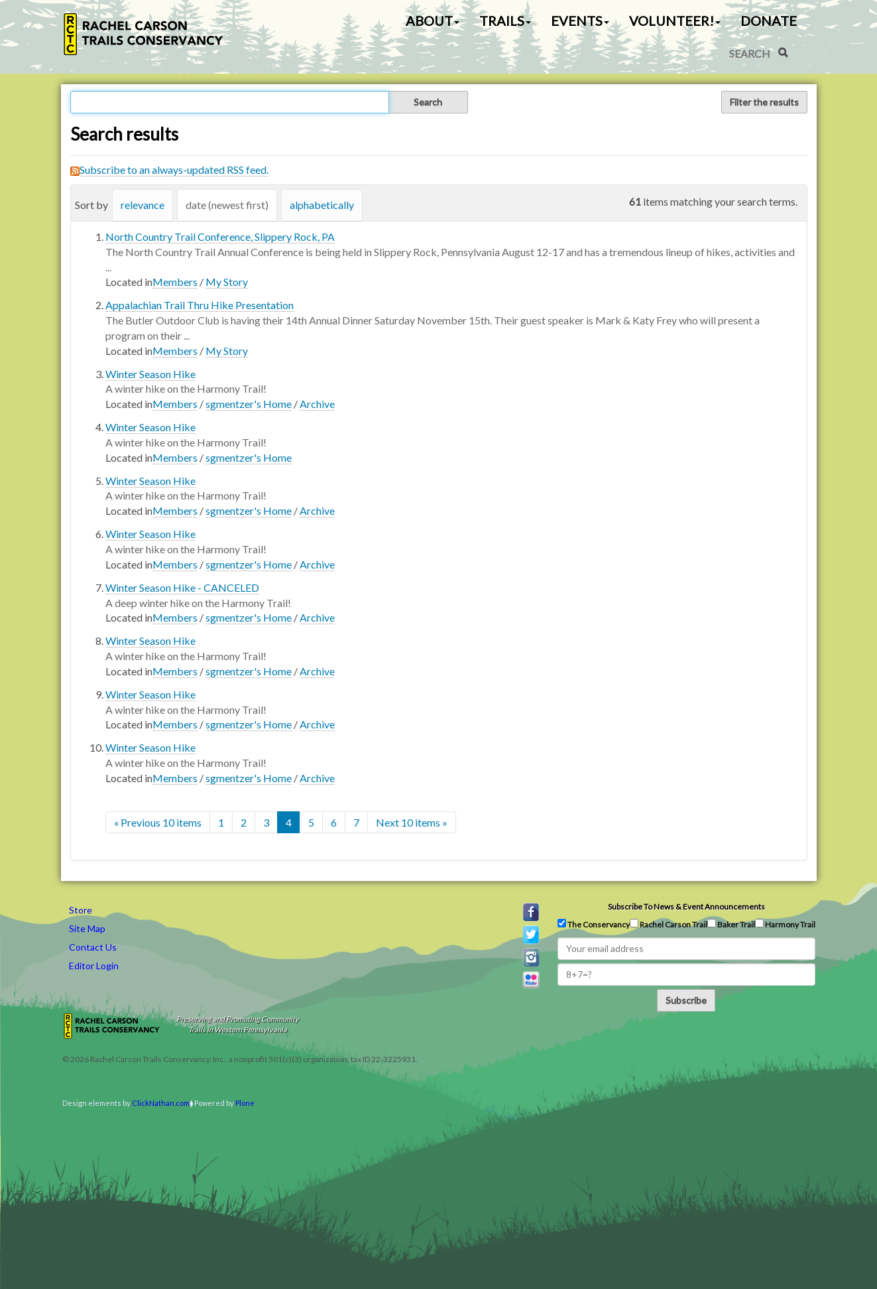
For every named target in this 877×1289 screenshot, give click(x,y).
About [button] (432, 21)
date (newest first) (227, 204)
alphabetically (322, 204)
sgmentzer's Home (248, 403)
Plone (245, 1103)
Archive (317, 403)
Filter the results (764, 101)
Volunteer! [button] (675, 21)
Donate (768, 21)
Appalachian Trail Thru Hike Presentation (199, 305)
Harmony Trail (785, 924)
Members (175, 281)
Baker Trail (731, 924)
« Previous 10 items (158, 822)
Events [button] (580, 21)
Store (80, 910)
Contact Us (93, 947)
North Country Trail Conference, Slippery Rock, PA (220, 236)
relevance (142, 204)
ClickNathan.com (161, 1103)
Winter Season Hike (150, 374)
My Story (226, 281)
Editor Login (94, 965)
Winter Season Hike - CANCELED (182, 587)
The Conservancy (593, 924)
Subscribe (686, 1000)
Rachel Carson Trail (668, 924)
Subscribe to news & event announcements (686, 907)
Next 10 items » (411, 822)
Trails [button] (505, 21)
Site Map (87, 928)
